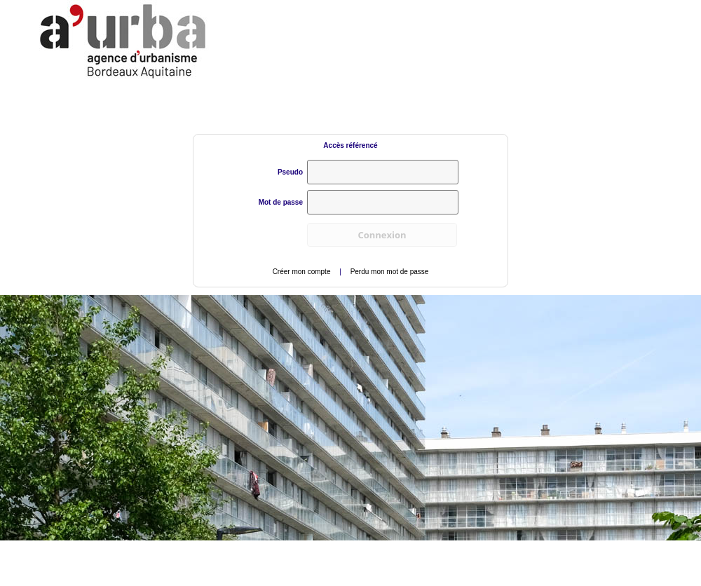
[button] (382, 235)
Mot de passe (281, 202)
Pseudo (290, 172)
